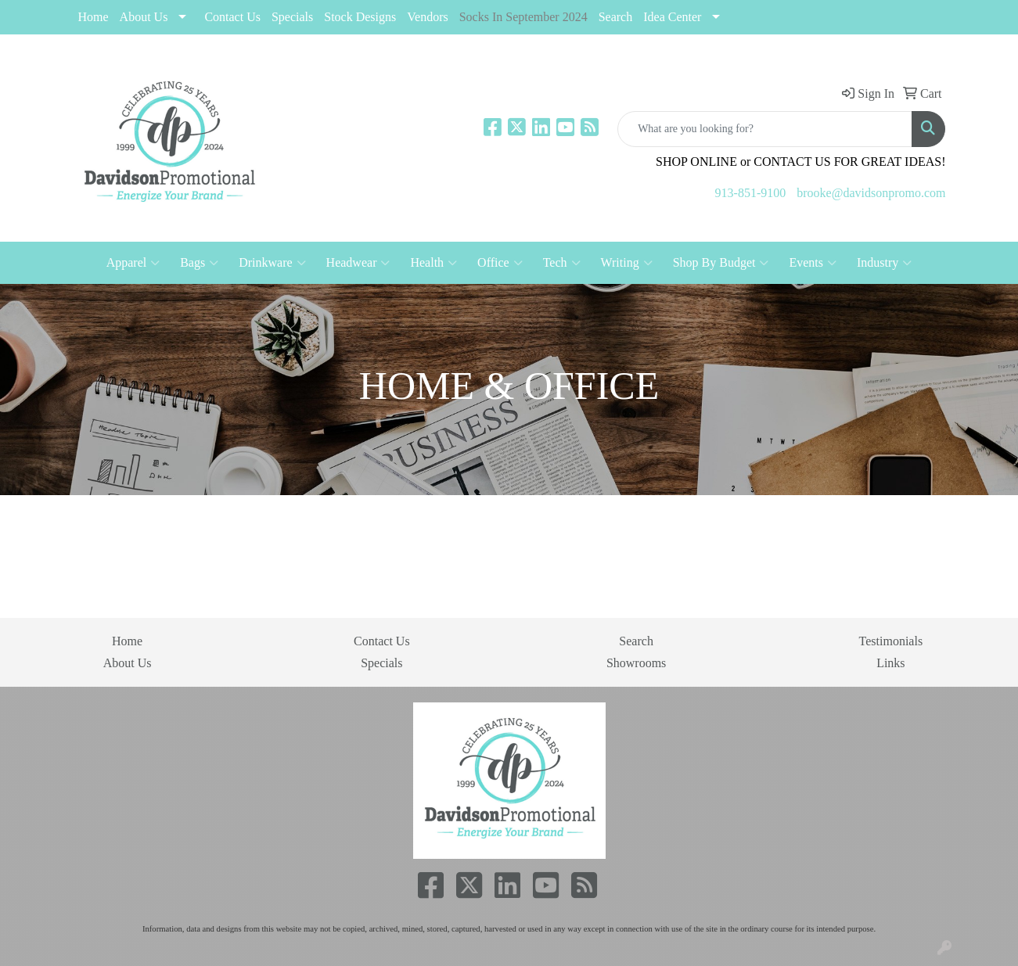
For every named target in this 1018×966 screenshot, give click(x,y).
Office (500, 262)
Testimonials (891, 641)
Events (812, 262)
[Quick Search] (764, 129)
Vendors (427, 16)
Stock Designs (360, 16)
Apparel (133, 262)
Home (93, 16)
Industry (884, 262)
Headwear (358, 262)
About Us (144, 16)
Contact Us (232, 16)
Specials (381, 663)
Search (616, 16)
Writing (627, 262)
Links (890, 663)
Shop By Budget (721, 262)
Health (433, 262)
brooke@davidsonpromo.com (871, 192)
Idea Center (672, 16)
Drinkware (272, 262)
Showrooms (636, 663)
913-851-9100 (750, 192)
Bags (199, 262)
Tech (562, 262)
